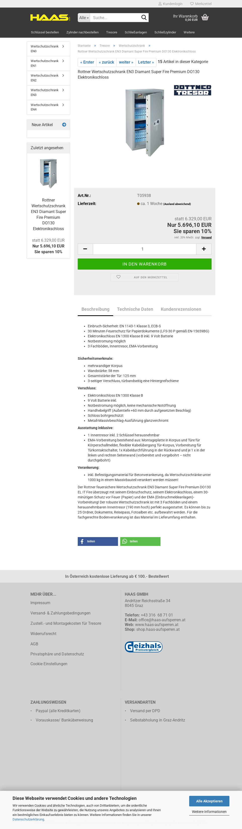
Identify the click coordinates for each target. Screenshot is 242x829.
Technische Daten (135, 309)
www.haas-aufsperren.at (156, 624)
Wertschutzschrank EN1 (45, 63)
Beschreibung (95, 309)
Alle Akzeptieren (209, 801)
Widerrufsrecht (43, 633)
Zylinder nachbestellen (82, 32)
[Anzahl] (145, 249)
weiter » (126, 62)
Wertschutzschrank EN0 (45, 48)
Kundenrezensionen (181, 309)
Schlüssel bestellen (45, 32)
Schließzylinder (165, 32)
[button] (85, 249)
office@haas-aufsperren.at (162, 619)
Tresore (111, 32)
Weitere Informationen (209, 812)
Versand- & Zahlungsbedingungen (60, 613)
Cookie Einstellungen (48, 663)
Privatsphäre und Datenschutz (57, 654)
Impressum (40, 602)
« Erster (87, 62)
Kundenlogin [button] (170, 4)
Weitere (189, 32)
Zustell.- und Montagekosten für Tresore (65, 623)
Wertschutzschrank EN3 (45, 92)
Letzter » (146, 62)
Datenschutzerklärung (28, 819)
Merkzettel (201, 4)
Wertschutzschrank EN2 (45, 78)
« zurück (106, 62)
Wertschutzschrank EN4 (45, 107)
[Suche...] (84, 17)
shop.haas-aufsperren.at (158, 629)
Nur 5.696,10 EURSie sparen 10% (48, 246)
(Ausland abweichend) (177, 204)
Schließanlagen (136, 32)
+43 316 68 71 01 (157, 615)
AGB (34, 644)
